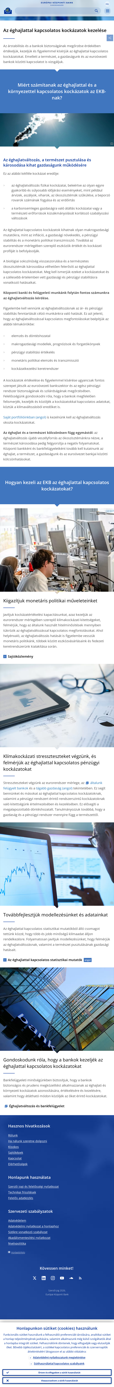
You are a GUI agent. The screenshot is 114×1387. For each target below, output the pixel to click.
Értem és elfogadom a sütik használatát (59, 1370)
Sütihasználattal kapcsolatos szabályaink (59, 1360)
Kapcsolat (15, 1158)
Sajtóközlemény (20, 656)
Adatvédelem (17, 1220)
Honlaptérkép (18, 1252)
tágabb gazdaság (48, 788)
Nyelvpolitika (17, 1243)
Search (96, 11)
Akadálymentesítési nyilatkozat (29, 1238)
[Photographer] (111, 144)
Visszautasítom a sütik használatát (59, 1379)
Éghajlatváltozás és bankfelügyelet (36, 1106)
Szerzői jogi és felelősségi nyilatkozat (33, 1186)
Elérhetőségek (17, 1164)
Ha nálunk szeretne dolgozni (27, 1141)
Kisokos (13, 1147)
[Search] (55, 11)
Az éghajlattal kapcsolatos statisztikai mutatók (45, 960)
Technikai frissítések (22, 1192)
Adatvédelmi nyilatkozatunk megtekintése (59, 1354)
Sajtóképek (15, 1152)
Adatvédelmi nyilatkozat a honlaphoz (33, 1226)
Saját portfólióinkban (19, 417)
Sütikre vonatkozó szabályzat (27, 1232)
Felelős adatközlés (20, 1198)
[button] (107, 3)
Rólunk (13, 1135)
